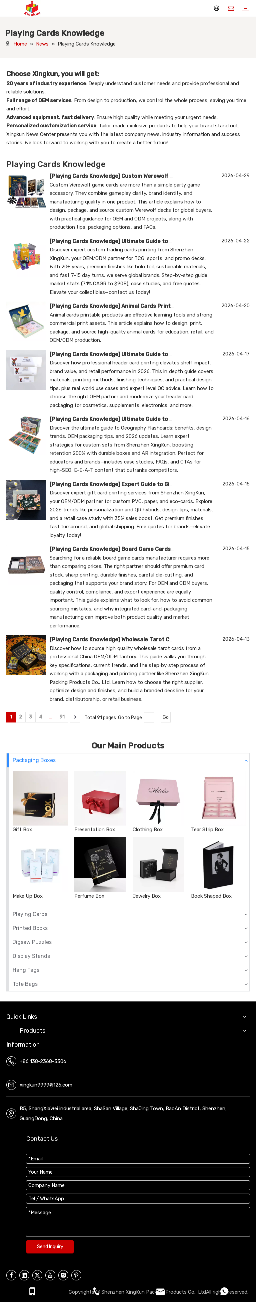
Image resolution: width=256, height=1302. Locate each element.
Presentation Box (94, 830)
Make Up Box (28, 896)
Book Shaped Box (211, 896)
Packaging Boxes (34, 760)
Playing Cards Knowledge (85, 176)
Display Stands (31, 956)
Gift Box (22, 830)
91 (62, 717)
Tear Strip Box (207, 830)
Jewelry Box (147, 896)
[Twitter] (37, 1275)
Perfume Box (89, 896)
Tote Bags (25, 984)
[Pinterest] (76, 1275)
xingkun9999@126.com (46, 1085)
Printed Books (30, 928)
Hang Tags (26, 970)
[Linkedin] (24, 1275)
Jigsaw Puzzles (32, 942)
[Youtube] (50, 1275)
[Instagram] (63, 1275)
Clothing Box (148, 830)
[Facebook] (11, 1275)
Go (166, 717)
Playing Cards (30, 914)
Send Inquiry (50, 1246)
